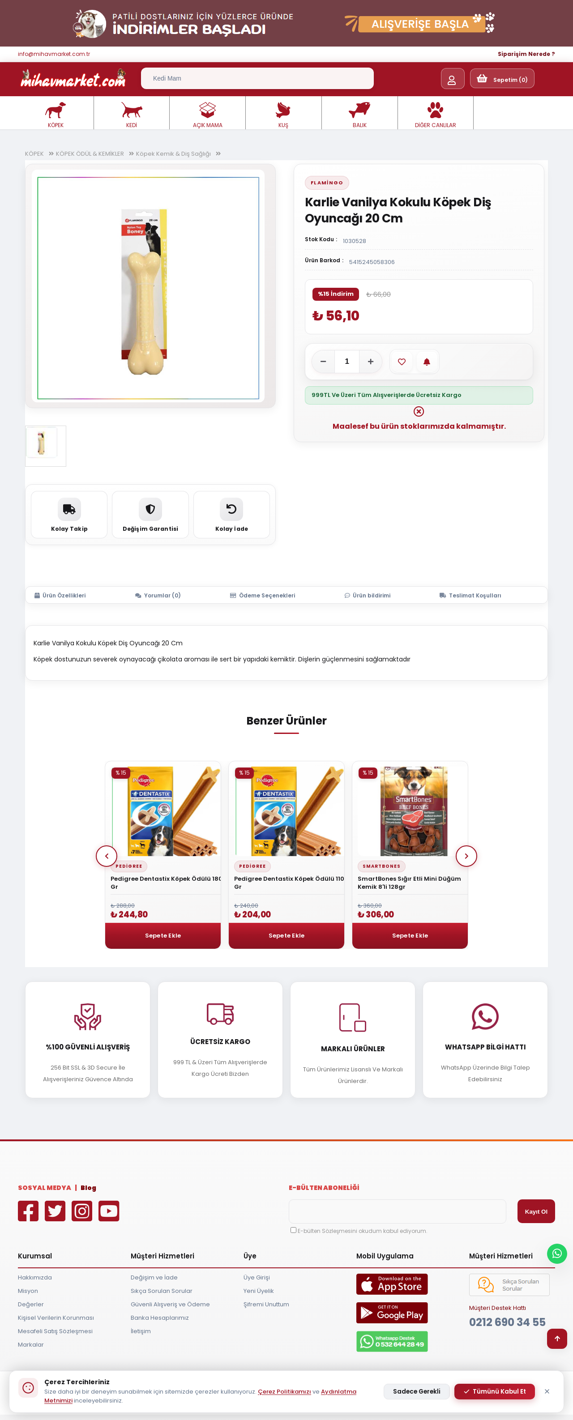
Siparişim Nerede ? (526, 54)
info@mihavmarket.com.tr (54, 54)
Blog (88, 1187)
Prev (106, 856)
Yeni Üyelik (259, 1291)
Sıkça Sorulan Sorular (161, 1291)
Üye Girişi (257, 1277)
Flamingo (327, 182)
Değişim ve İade (154, 1277)
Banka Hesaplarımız (160, 1317)
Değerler (31, 1304)
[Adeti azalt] (323, 361)
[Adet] (346, 361)
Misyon (28, 1291)
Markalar (31, 1344)
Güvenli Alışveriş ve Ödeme (170, 1304)
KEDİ (131, 115)
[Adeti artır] (370, 361)
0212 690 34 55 (507, 1322)
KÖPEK (55, 115)
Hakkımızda (35, 1277)
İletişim (141, 1331)
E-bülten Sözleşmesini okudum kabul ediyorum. (363, 1231)
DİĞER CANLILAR (435, 115)
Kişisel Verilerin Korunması (56, 1317)
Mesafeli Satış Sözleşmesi (55, 1331)
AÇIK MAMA (207, 115)
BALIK (359, 115)
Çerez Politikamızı (284, 1391)
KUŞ (283, 115)
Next (466, 856)
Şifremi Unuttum (266, 1304)
